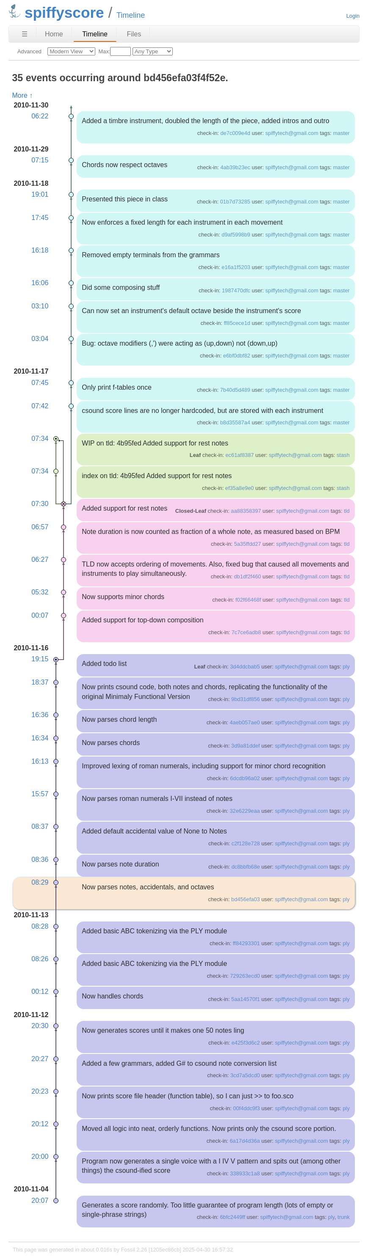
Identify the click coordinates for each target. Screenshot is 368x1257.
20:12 (39, 1124)
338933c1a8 (245, 1173)
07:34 (39, 438)
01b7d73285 (235, 201)
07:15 (39, 160)
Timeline (95, 34)
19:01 (39, 194)
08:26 (39, 959)
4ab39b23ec (235, 167)
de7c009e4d (235, 133)
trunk (343, 1217)
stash (343, 455)
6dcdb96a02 (245, 778)
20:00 (39, 1156)
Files (134, 34)
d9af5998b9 (235, 234)
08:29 (39, 882)
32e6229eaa (245, 811)
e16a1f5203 (235, 267)
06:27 (39, 559)
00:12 (39, 991)
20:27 (39, 1058)
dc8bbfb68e (246, 867)
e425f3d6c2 (246, 1043)
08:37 (39, 826)
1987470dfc (236, 290)
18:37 (39, 682)
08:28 (39, 926)
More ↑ (22, 95)
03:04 (39, 338)
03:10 (39, 306)
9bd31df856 (245, 699)
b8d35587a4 (235, 422)
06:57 (39, 527)
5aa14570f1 (245, 999)
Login (353, 16)
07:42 (39, 406)
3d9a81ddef (245, 746)
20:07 (39, 1200)
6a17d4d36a (245, 1141)
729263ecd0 (245, 976)
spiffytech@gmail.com (291, 133)
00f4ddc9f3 (246, 1108)
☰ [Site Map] (25, 34)
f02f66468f (248, 600)
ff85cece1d (237, 323)
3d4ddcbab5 (245, 666)
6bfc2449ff (232, 1217)
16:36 (39, 714)
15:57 (39, 794)
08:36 (39, 859)
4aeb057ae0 (245, 722)
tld (347, 511)
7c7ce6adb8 (246, 632)
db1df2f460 (247, 576)
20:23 (39, 1091)
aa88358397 (246, 511)
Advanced (29, 51)
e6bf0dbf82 (236, 355)
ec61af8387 (240, 455)
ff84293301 (246, 943)
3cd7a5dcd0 (245, 1075)
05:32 (39, 592)
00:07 (39, 615)
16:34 (39, 738)
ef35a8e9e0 (239, 488)
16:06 (39, 282)
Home (54, 34)
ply (346, 666)
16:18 (39, 250)
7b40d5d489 (235, 390)
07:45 (39, 382)
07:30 (39, 503)
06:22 (39, 116)
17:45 (39, 217)
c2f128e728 (246, 843)
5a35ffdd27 (247, 544)
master (341, 133)
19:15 (39, 659)
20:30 (39, 1025)
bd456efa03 (245, 899)
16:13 (39, 761)
